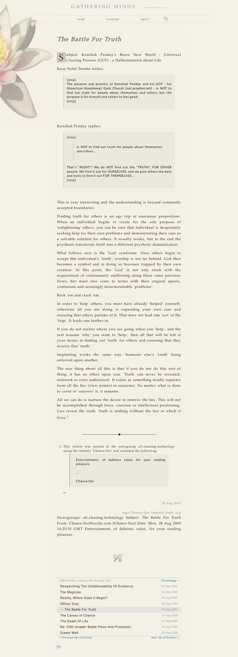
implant (157, 512)
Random (113, 19)
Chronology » (169, 580)
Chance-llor (140, 512)
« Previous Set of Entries (76, 637)
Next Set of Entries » (165, 637)
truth (169, 512)
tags (125, 512)
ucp (178, 512)
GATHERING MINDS (103, 6)
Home (81, 19)
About (145, 19)
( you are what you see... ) (154, 7)
